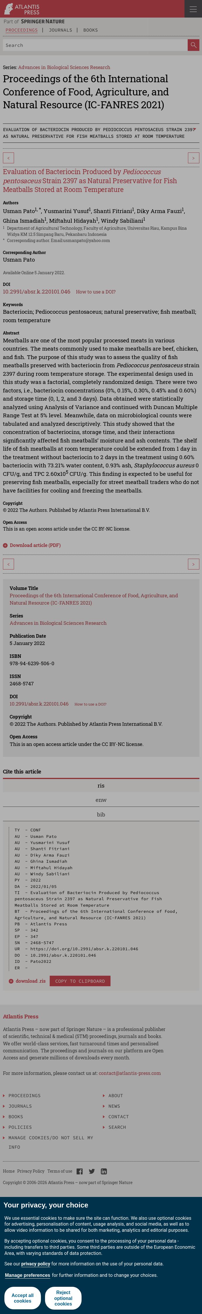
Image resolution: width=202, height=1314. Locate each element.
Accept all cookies (22, 1298)
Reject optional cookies (63, 1298)
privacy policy (35, 1264)
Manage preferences (27, 1275)
